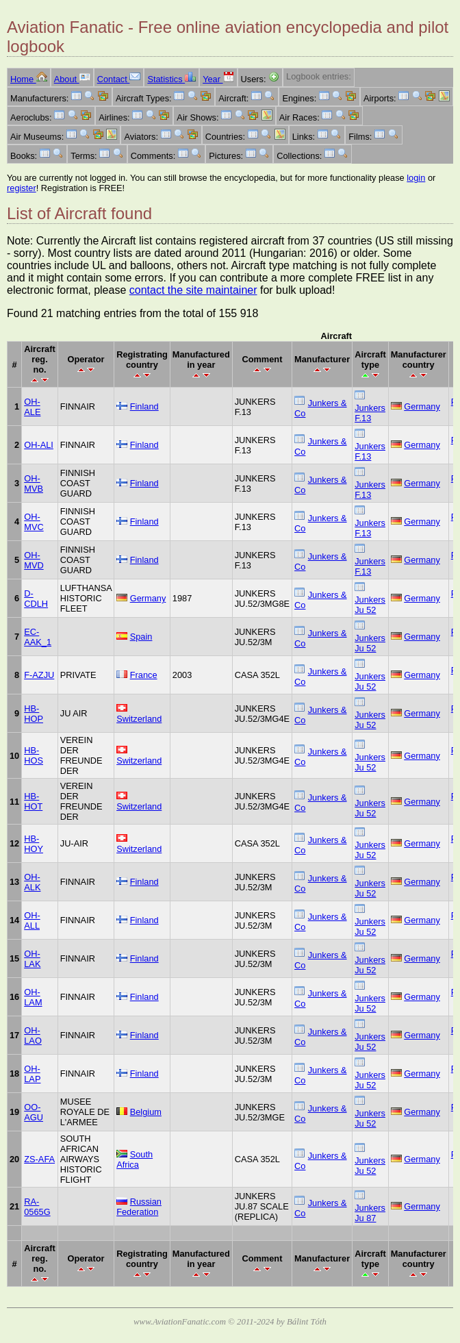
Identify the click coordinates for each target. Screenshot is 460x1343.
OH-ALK (32, 882)
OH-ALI (38, 445)
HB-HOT (33, 801)
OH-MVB (33, 483)
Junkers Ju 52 (370, 604)
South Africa (134, 1159)
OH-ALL (32, 920)
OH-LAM (33, 997)
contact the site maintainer (193, 290)
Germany (422, 406)
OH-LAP (32, 1074)
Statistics (171, 79)
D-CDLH (36, 598)
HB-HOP (33, 713)
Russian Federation (139, 1206)
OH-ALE (32, 407)
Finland (144, 406)
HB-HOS (33, 755)
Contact (119, 79)
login (416, 178)
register (21, 188)
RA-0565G (37, 1206)
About (72, 79)
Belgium (146, 1112)
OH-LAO (33, 1035)
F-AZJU (39, 675)
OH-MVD (33, 560)
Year (218, 79)
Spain (141, 636)
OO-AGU (33, 1112)
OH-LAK (32, 959)
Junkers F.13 (370, 413)
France (143, 675)
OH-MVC (33, 522)
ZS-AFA (39, 1159)
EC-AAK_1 (37, 637)
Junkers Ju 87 (370, 1213)
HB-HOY (33, 843)
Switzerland (139, 719)
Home (28, 79)
